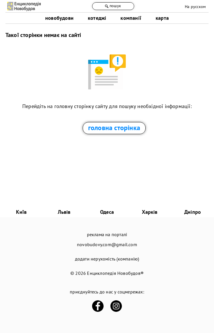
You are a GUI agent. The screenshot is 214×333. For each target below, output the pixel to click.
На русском (195, 6)
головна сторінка (114, 127)
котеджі (97, 18)
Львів (64, 212)
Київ (21, 212)
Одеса (107, 212)
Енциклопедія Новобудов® (115, 273)
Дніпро (192, 212)
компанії (130, 18)
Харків (149, 212)
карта (162, 18)
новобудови (59, 18)
